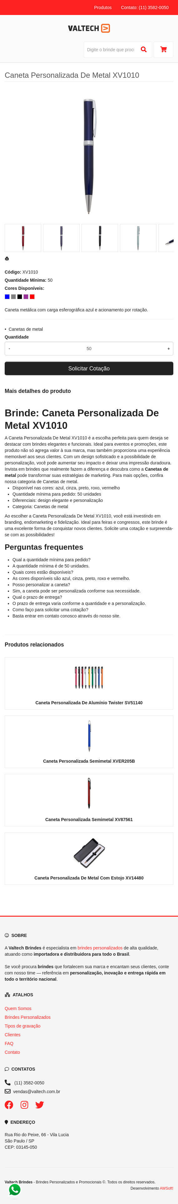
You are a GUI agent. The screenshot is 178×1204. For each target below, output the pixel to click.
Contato (12, 1052)
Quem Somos (18, 1008)
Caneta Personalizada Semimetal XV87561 (89, 819)
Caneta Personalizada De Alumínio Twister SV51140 (88, 702)
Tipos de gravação (23, 1025)
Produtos (102, 7)
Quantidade (17, 336)
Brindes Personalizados (28, 1017)
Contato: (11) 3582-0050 (145, 7)
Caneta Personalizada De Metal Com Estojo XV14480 (88, 877)
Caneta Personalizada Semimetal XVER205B (89, 761)
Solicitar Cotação (89, 368)
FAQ (9, 1043)
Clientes (13, 1034)
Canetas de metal (26, 329)
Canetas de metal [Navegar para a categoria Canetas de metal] (60, 481)
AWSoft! (166, 1188)
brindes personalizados (99, 947)
